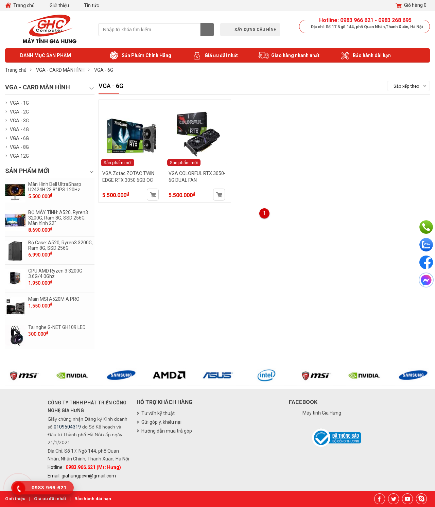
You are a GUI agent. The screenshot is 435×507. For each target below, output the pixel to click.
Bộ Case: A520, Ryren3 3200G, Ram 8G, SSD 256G (60, 245)
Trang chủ (24, 5)
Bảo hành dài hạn (365, 56)
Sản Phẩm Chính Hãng (140, 56)
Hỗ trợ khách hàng (164, 402)
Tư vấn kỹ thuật (158, 413)
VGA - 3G (19, 120)
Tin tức (91, 5)
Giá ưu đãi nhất (215, 56)
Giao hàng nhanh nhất (288, 56)
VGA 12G (19, 156)
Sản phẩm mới (118, 162)
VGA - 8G (19, 147)
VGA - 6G (19, 138)
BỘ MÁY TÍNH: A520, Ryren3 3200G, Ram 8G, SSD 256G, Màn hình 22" (58, 218)
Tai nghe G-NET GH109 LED (57, 327)
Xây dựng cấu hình (255, 29)
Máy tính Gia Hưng (321, 413)
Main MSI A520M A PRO (54, 299)
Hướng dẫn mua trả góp (166, 431)
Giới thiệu (59, 5)
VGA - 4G (19, 129)
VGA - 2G (19, 112)
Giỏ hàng (411, 5)
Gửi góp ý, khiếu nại (161, 422)
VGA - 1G (19, 103)
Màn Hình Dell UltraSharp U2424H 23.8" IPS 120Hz (54, 186)
